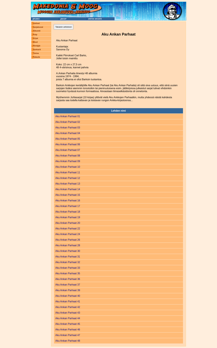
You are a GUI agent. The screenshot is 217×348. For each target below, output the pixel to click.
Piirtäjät (36, 46)
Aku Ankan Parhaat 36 (67, 279)
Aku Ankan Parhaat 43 (67, 312)
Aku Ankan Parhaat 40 (67, 296)
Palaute (36, 57)
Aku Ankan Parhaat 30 (67, 251)
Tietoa (36, 53)
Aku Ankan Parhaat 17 (67, 206)
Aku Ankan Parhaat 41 (67, 301)
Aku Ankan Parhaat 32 (67, 262)
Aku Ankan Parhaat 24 (67, 234)
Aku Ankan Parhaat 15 (67, 195)
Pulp (35, 34)
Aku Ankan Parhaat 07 (67, 150)
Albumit (36, 31)
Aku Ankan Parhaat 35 (67, 273)
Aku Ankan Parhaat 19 (67, 217)
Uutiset (36, 23)
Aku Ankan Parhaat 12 (67, 178)
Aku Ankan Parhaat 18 (67, 211)
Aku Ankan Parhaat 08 (67, 155)
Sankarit (37, 49)
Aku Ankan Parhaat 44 (67, 318)
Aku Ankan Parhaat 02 (67, 122)
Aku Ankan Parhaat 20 (67, 223)
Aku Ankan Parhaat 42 (67, 307)
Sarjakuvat (38, 27)
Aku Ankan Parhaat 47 (67, 335)
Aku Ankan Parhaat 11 (67, 172)
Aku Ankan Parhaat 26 (67, 239)
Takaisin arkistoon (63, 27)
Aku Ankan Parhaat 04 (67, 133)
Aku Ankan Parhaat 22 (67, 228)
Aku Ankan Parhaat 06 (67, 144)
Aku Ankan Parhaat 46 (67, 329)
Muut (35, 42)
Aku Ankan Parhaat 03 (67, 127)
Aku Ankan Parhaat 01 (67, 116)
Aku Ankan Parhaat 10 (67, 167)
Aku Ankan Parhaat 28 (67, 245)
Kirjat (35, 38)
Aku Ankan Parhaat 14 (67, 189)
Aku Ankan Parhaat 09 (67, 161)
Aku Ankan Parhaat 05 (67, 138)
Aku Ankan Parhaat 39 (67, 290)
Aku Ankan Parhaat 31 (67, 256)
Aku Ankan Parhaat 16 (67, 200)
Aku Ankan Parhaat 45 (67, 324)
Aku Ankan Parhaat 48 (67, 340)
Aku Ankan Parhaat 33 (67, 267)
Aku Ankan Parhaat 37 (67, 284)
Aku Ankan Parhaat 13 (67, 183)
